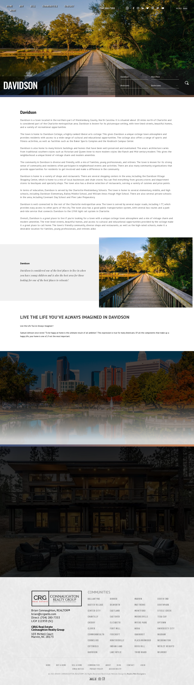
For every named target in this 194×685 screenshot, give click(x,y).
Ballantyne (94, 599)
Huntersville (117, 640)
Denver (113, 599)
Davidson (93, 652)
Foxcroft (115, 634)
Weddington (164, 640)
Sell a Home (77, 665)
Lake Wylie (116, 652)
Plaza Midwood (143, 640)
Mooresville (141, 616)
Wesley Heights (165, 646)
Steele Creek (164, 610)
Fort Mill (115, 628)
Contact (69, 6)
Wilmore (162, 652)
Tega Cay (162, 616)
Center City (94, 610)
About (108, 665)
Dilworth (115, 604)
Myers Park (141, 622)
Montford (140, 610)
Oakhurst (140, 634)
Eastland (115, 610)
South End (163, 599)
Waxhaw (161, 634)
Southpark (163, 604)
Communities (50, 6)
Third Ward (141, 652)
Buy (22, 6)
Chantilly (93, 616)
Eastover (115, 616)
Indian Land (116, 646)
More (13, 10)
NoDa (137, 628)
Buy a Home (61, 665)
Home (10, 6)
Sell (33, 6)
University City (165, 628)
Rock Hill (140, 646)
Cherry (91, 622)
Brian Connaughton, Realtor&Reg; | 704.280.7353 (106, 8)
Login (143, 665)
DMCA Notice (78, 669)
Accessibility (115, 669)
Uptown (161, 622)
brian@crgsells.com (43, 614)
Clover (91, 628)
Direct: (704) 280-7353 (45, 617)
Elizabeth (115, 622)
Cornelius (93, 640)
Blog (119, 665)
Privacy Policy (96, 669)
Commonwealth (96, 634)
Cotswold (93, 646)
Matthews (140, 604)
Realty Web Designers (136, 674)
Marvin (138, 599)
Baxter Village (95, 604)
